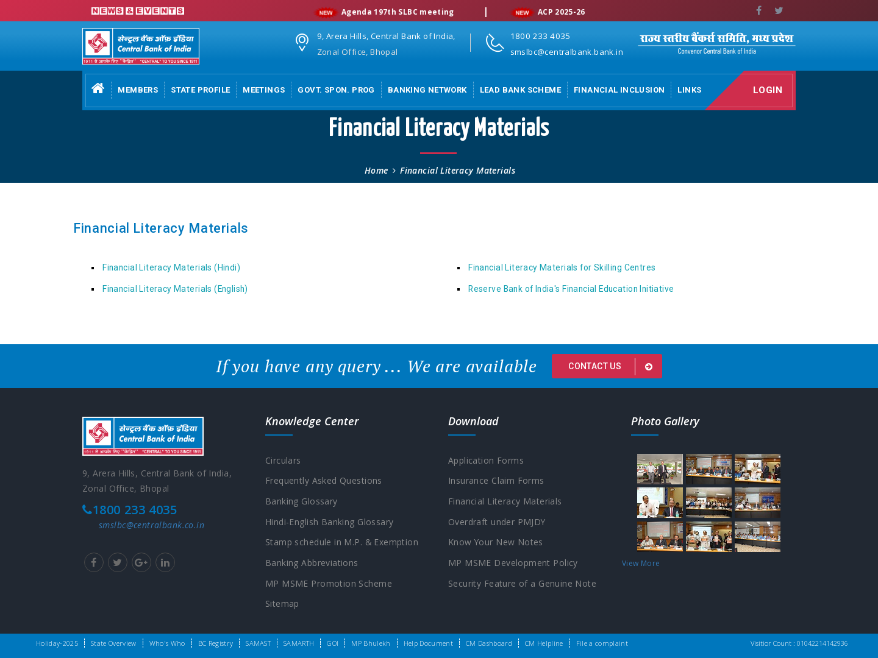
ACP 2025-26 (565, 12)
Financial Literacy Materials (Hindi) (171, 267)
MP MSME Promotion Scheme (328, 584)
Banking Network (427, 89)
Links (689, 89)
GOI (332, 643)
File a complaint (602, 643)
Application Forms (486, 460)
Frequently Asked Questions (323, 481)
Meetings (264, 89)
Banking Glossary (301, 502)
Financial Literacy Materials (505, 502)
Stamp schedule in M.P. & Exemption (342, 543)
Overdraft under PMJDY (497, 522)
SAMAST (258, 643)
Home (376, 170)
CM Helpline (544, 643)
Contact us (612, 366)
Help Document (428, 643)
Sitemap (282, 605)
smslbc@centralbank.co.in (151, 525)
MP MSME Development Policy (513, 564)
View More (641, 563)
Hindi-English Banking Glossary (329, 522)
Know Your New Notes (496, 543)
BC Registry (216, 643)
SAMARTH (299, 643)
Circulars (283, 460)
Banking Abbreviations (312, 564)
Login (768, 90)
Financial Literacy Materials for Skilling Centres (561, 267)
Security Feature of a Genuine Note (522, 584)
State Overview (114, 643)
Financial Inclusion (619, 89)
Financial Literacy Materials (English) (175, 289)
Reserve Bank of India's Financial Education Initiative (571, 289)
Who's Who (167, 643)
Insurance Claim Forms (496, 481)
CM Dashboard (489, 643)
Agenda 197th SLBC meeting (401, 12)
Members (138, 89)
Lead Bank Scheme (520, 89)
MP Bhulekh (370, 643)
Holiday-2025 (57, 643)
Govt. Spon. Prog (336, 89)
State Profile (200, 89)
